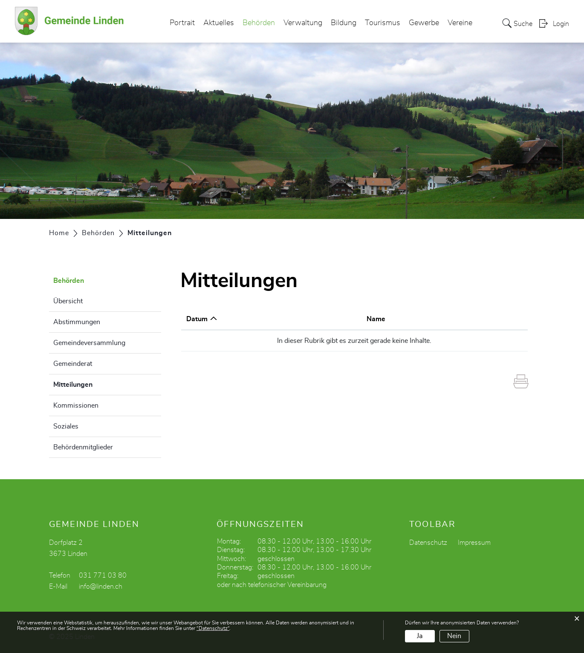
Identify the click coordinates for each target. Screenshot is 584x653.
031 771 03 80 (103, 575)
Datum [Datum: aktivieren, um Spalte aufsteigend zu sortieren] (197, 319)
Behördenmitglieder (83, 447)
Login (561, 23)
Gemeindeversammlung (89, 342)
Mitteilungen (94, 383)
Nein (454, 636)
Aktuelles (218, 23)
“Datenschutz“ (213, 628)
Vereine (460, 23)
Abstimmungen (76, 322)
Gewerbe (424, 23)
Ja (419, 636)
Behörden (259, 23)
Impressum (474, 542)
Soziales (65, 426)
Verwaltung (302, 23)
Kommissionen (75, 405)
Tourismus (382, 23)
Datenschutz (428, 542)
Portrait (182, 23)
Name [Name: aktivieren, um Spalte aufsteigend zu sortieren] (376, 319)
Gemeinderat (72, 363)
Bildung (343, 23)
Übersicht (68, 301)
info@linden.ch (100, 586)
